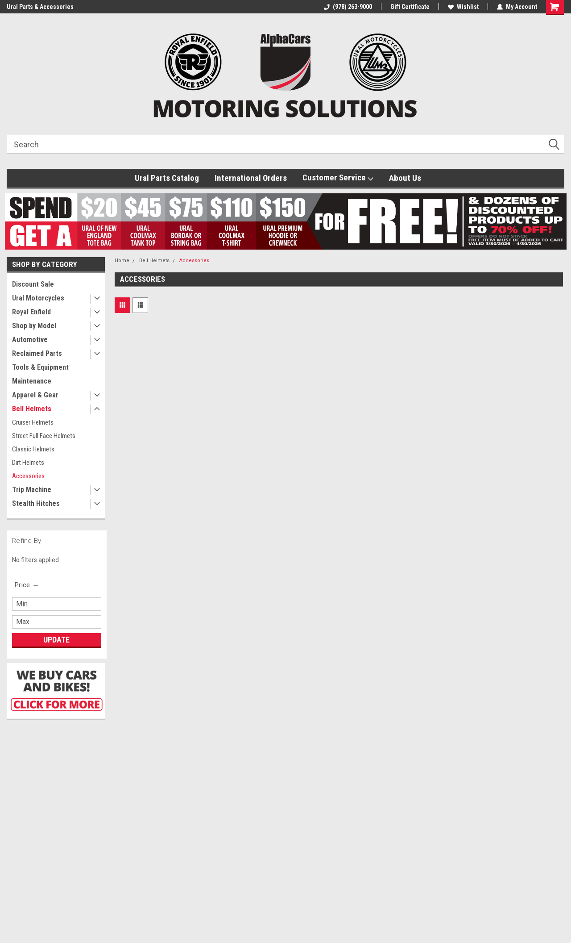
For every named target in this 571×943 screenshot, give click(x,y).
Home (122, 260)
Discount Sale (33, 284)
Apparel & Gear (35, 395)
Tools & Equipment (40, 367)
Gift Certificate (410, 6)
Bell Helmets (31, 409)
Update (56, 639)
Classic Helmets (33, 449)
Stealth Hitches (36, 503)
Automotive (30, 339)
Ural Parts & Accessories (40, 6)
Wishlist (463, 6)
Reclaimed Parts (37, 353)
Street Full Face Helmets (43, 436)
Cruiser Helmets (33, 422)
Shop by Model (34, 325)
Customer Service (337, 177)
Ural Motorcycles (38, 298)
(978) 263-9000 (348, 6)
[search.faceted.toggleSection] (27, 585)
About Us (405, 178)
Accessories (28, 476)
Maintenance (31, 381)
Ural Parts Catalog (167, 178)
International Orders (251, 178)
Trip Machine (31, 489)
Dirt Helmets (28, 463)
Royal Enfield (31, 312)
